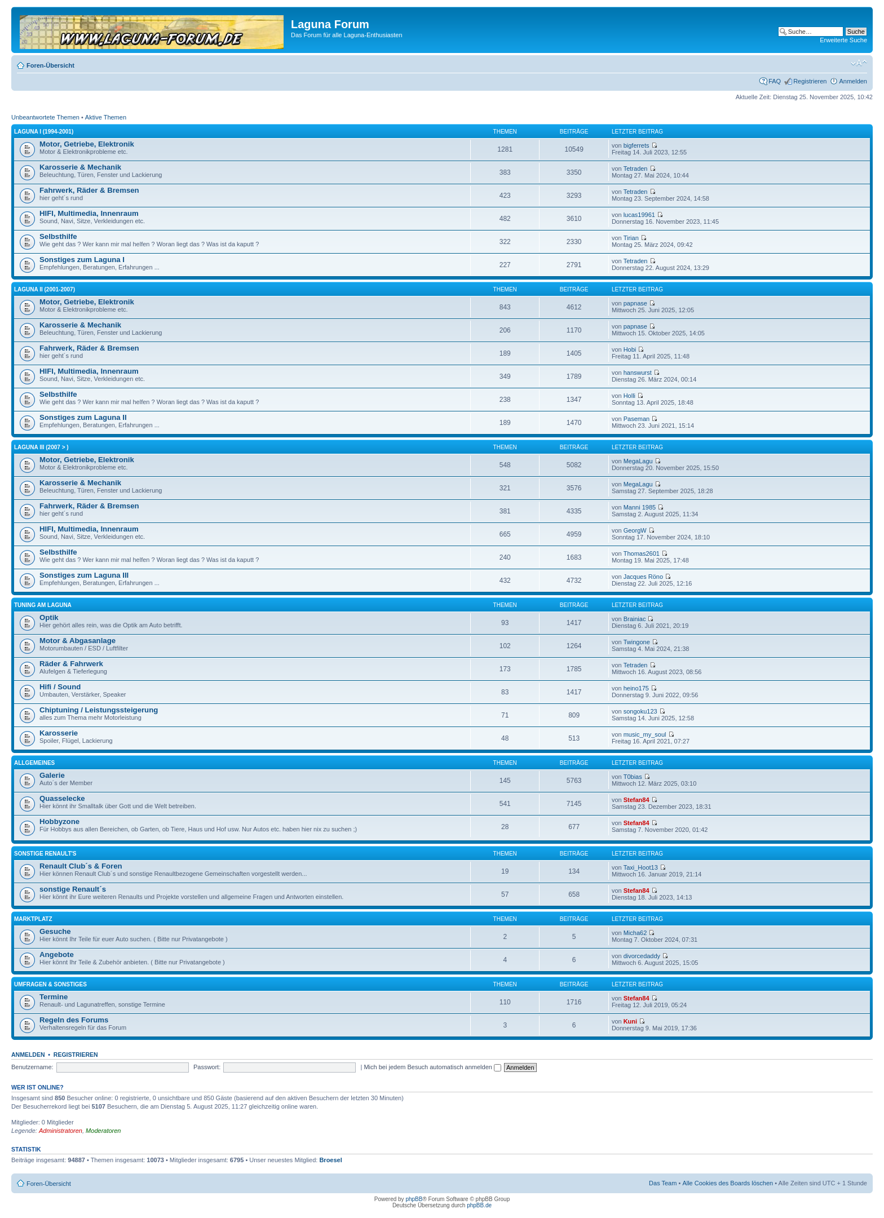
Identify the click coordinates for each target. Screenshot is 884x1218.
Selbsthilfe (58, 236)
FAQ (774, 81)
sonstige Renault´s (72, 889)
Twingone (637, 642)
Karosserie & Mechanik (80, 167)
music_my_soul (645, 734)
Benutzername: (32, 1067)
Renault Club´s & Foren (80, 866)
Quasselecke (62, 798)
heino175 (636, 688)
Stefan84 (636, 799)
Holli (629, 395)
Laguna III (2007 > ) (41, 447)
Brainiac (635, 618)
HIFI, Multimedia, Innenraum (89, 213)
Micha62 (635, 932)
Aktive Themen (105, 117)
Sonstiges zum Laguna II (83, 417)
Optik (49, 617)
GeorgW (635, 530)
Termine (53, 997)
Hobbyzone (59, 821)
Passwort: (206, 1067)
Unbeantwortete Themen (45, 117)
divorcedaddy (642, 956)
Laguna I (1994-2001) (43, 132)
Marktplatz (33, 919)
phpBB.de (479, 1205)
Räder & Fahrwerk (71, 663)
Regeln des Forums (73, 1020)
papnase (635, 303)
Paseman (636, 418)
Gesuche (55, 931)
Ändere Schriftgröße (859, 63)
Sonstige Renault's (45, 854)
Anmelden (853, 81)
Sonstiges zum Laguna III (84, 575)
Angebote (56, 954)
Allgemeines (34, 763)
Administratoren (60, 1130)
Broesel (330, 1160)
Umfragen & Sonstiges (50, 984)
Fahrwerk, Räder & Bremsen (89, 190)
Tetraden (636, 168)
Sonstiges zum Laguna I (82, 259)
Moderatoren (103, 1130)
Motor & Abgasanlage (77, 640)
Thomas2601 (642, 553)
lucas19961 (639, 214)
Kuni (630, 1021)
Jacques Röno (643, 576)
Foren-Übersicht (50, 65)
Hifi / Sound (60, 687)
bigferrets (636, 145)
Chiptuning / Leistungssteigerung (98, 710)
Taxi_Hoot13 (641, 867)
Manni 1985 (640, 507)
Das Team (663, 1183)
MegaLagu (638, 461)
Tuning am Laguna (43, 605)
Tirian (631, 237)
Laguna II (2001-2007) (44, 289)
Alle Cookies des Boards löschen (727, 1183)
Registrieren (809, 81)
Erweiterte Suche (843, 40)
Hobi (630, 349)
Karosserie (58, 733)
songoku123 (640, 711)
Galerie (52, 775)
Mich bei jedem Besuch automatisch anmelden (432, 1067)
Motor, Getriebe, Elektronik (86, 144)
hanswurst (638, 372)
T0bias (633, 776)
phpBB (413, 1199)
